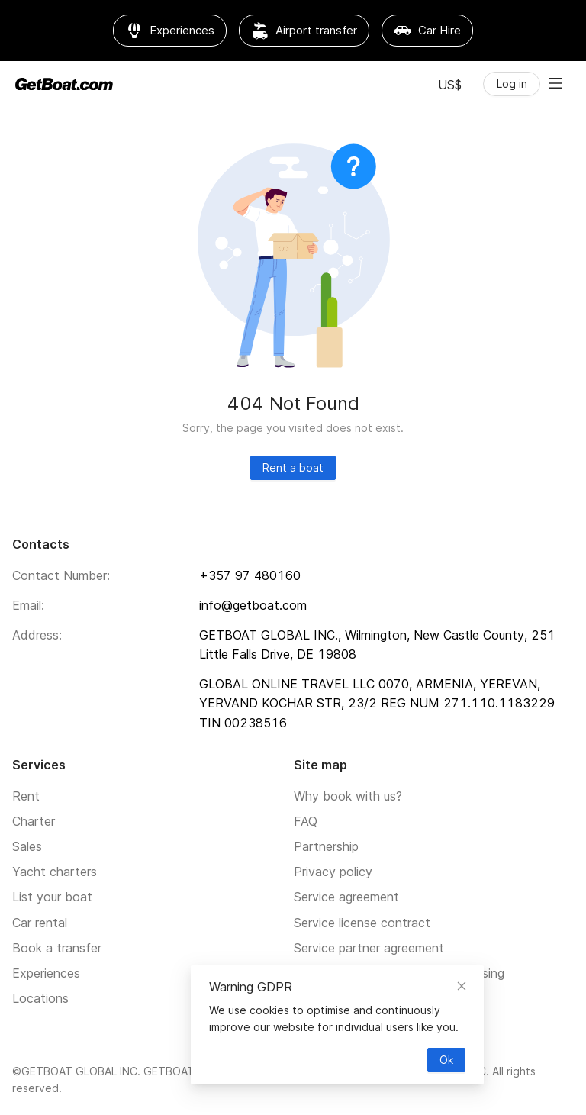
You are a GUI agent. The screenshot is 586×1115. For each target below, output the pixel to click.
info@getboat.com (253, 605)
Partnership (326, 846)
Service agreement (346, 896)
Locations (40, 998)
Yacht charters (54, 871)
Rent (26, 796)
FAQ (305, 821)
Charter (33, 821)
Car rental (39, 922)
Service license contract (362, 922)
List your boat (52, 896)
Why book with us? (348, 796)
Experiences (46, 973)
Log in (512, 83)
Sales (27, 846)
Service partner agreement (369, 947)
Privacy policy (333, 871)
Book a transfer (56, 947)
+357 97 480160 (250, 575)
